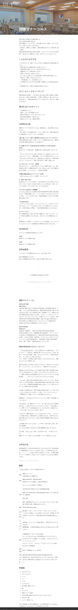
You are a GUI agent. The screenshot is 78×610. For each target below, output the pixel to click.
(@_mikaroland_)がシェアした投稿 (39, 279)
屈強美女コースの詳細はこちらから (29, 457)
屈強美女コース (26, 449)
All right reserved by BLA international (12, 607)
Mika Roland (72, 607)
